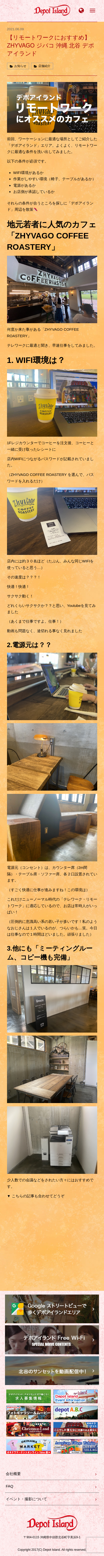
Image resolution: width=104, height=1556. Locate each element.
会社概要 (13, 1474)
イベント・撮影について (26, 1499)
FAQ (9, 1486)
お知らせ (20, 66)
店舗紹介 (44, 66)
